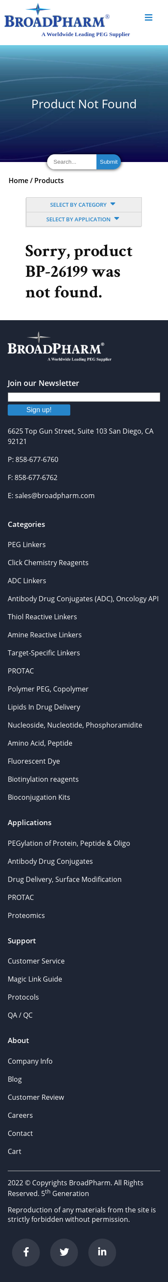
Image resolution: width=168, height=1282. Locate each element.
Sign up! (39, 409)
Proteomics (26, 915)
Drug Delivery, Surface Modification (65, 879)
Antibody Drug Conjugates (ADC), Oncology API (83, 598)
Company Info (30, 1061)
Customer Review (36, 1097)
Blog (15, 1079)
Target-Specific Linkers (44, 653)
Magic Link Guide (35, 979)
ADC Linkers (27, 580)
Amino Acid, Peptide (40, 743)
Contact (20, 1133)
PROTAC (21, 671)
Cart (14, 1151)
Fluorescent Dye (34, 761)
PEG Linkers (27, 544)
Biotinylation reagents (43, 779)
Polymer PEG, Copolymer (48, 689)
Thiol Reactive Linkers (42, 616)
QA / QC (20, 1015)
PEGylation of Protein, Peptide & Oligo (69, 843)
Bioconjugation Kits (39, 797)
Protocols (23, 997)
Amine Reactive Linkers (45, 634)
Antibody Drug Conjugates (50, 861)
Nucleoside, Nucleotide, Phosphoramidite (75, 725)
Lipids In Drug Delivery (44, 707)
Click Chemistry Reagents (48, 562)
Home (18, 180)
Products (49, 180)
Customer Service (36, 961)
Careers (20, 1115)
